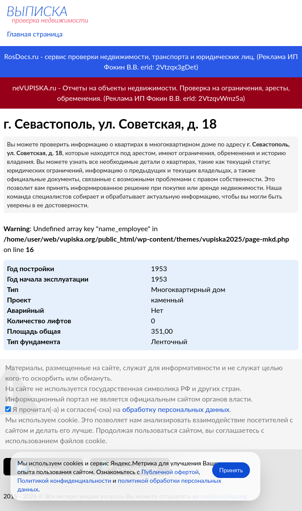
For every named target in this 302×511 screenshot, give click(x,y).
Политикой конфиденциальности (64, 480)
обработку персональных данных (176, 409)
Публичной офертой (170, 471)
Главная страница (34, 34)
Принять (231, 470)
